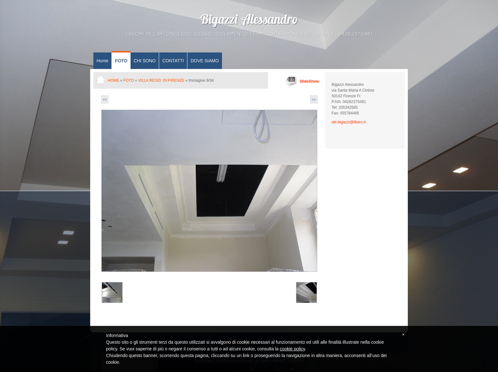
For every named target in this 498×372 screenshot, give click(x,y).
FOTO (121, 60)
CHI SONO (145, 60)
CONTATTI (173, 60)
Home (102, 60)
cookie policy (292, 348)
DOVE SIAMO (205, 60)
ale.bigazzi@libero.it (349, 122)
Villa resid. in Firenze (161, 80)
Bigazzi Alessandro (249, 20)
